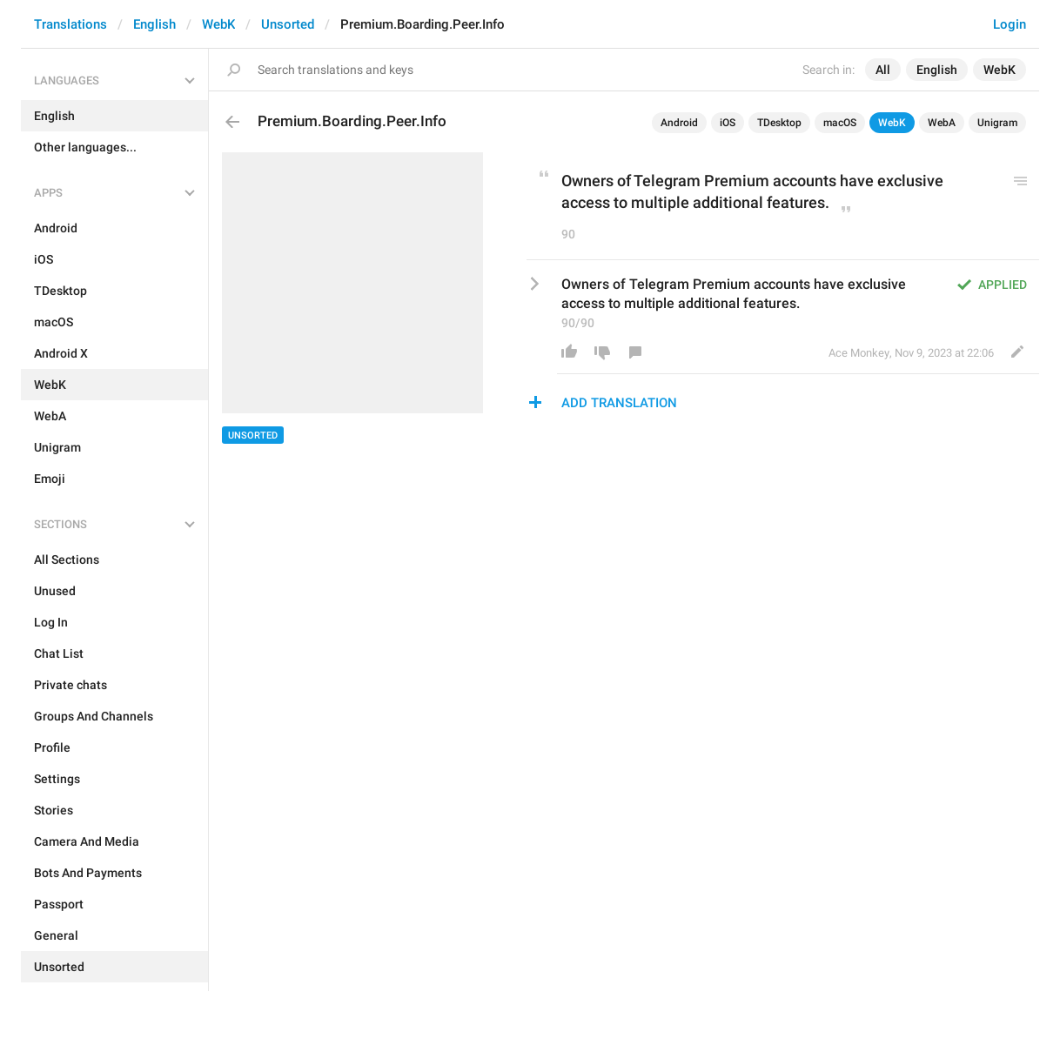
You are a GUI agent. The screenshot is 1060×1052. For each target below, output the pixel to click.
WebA (942, 123)
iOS (727, 123)
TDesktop (779, 123)
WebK (218, 24)
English (154, 24)
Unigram (997, 123)
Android (679, 123)
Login (1009, 24)
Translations (70, 24)
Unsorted (287, 24)
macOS (839, 123)
